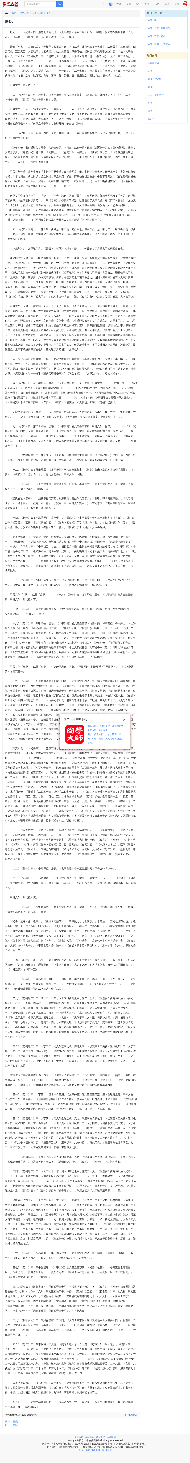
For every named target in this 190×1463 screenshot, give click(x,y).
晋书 (150, 103)
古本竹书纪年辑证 (41, 13)
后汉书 (151, 87)
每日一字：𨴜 (153, 20)
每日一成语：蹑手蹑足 (159, 28)
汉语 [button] (138, 4)
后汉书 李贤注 (155, 79)
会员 (176, 4)
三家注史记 (153, 63)
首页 (14, 13)
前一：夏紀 (11, 1421)
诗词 (128, 4)
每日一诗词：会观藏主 (159, 44)
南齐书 (151, 119)
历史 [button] (158, 4)
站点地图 (111, 1437)
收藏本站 (89, 1437)
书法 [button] (148, 4)
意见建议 (100, 1437)
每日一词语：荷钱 (156, 36)
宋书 (150, 111)
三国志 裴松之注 (156, 95)
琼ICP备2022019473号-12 (99, 1450)
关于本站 (78, 1437)
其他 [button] (168, 4)
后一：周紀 (11, 1425)
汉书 (150, 71)
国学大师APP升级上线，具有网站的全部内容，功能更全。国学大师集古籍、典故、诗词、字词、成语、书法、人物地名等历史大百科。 (105, 734)
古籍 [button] (119, 4)
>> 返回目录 (131, 1415)
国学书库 (24, 13)
